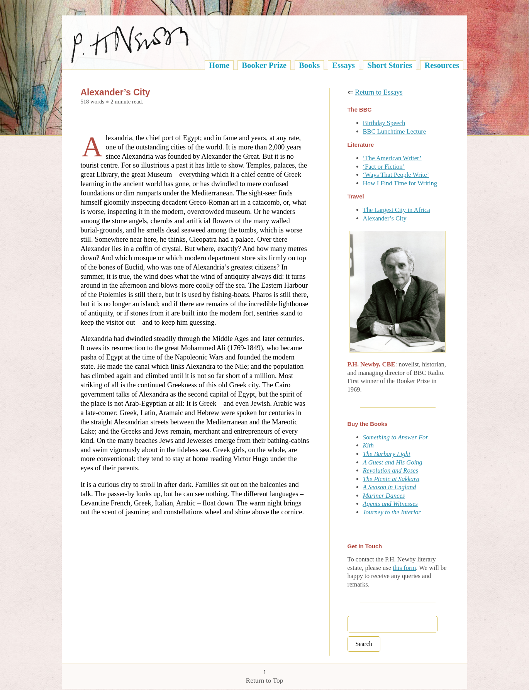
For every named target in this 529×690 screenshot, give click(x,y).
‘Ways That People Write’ (396, 174)
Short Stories (389, 65)
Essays (343, 65)
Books (309, 65)
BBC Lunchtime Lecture (394, 131)
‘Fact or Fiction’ (384, 166)
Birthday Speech (384, 123)
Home (219, 65)
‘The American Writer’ (392, 158)
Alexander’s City (385, 218)
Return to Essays (379, 92)
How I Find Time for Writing (400, 183)
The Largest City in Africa (396, 210)
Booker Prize (264, 65)
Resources (441, 65)
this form (404, 567)
